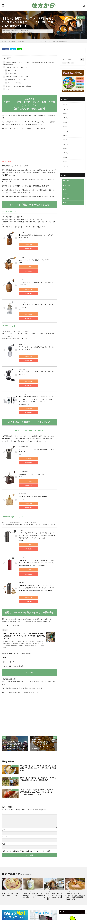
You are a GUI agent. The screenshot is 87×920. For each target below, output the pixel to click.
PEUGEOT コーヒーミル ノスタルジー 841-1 (32, 441)
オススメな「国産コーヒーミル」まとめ (15, 67)
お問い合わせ (54, 910)
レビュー (66, 194)
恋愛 (65, 202)
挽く (28, 32)
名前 (3, 777)
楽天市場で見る (42, 244)
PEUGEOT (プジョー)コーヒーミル (15, 80)
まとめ (6, 89)
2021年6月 (65, 139)
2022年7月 (65, 126)
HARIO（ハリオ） (11, 73)
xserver (64, 62)
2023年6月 (65, 113)
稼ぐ (68, 62)
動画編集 (66, 180)
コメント (5, 760)
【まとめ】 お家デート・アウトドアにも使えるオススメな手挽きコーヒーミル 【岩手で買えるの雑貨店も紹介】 (28, 63)
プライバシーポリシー (41, 910)
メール (4, 784)
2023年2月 (65, 122)
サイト (3, 791)
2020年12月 (66, 166)
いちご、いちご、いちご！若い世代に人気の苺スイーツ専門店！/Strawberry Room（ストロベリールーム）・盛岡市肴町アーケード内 (38, 739)
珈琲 (30, 32)
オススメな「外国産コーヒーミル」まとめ (15, 77)
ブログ (66, 189)
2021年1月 (65, 161)
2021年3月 (65, 153)
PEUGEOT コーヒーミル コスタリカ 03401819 (33, 460)
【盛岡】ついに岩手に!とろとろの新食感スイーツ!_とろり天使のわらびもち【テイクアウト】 (33, 842)
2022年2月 (65, 135)
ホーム (31, 910)
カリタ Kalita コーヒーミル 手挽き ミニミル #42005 (34, 255)
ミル (15, 32)
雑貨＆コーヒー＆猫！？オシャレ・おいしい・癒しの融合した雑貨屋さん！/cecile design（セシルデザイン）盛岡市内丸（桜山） (24, 583)
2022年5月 (65, 131)
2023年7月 (65, 109)
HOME (4, 41)
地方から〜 (49, 914)
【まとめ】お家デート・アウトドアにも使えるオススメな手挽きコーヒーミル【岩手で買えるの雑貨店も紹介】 (42, 41)
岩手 (72, 62)
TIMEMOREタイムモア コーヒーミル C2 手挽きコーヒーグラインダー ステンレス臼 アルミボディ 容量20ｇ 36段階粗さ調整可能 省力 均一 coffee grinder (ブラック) (37, 495)
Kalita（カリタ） (11, 70)
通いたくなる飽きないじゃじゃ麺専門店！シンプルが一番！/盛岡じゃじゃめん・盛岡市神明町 (38, 726)
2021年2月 (65, 157)
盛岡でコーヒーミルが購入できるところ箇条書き (17, 86)
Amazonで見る (26, 244)
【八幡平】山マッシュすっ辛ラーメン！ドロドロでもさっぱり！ (11, 841)
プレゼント (10, 32)
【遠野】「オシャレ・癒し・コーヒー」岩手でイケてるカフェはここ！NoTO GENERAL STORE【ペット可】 (53, 843)
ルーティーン (19, 32)
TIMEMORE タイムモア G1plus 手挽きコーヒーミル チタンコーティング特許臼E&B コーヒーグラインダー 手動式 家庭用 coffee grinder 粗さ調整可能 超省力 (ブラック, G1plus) (36, 539)
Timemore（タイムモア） (13, 83)
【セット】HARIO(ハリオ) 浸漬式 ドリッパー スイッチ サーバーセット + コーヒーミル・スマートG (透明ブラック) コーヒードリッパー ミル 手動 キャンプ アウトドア (37, 375)
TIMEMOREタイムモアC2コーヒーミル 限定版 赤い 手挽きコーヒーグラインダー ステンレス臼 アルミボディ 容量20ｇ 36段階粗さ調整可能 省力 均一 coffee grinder (37, 518)
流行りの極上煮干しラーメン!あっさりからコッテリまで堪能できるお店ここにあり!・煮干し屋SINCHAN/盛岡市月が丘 (38, 715)
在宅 (24, 32)
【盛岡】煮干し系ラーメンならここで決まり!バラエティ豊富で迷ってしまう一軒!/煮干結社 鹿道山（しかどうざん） (75, 843)
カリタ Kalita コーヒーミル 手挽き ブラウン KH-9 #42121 (36, 274)
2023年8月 (65, 104)
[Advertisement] (29, 662)
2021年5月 (65, 144)
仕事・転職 (67, 185)
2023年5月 (65, 118)
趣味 (32, 32)
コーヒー (6, 32)
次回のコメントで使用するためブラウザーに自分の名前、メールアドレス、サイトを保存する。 (28, 798)
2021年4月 (65, 148)
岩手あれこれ (25, 30)
